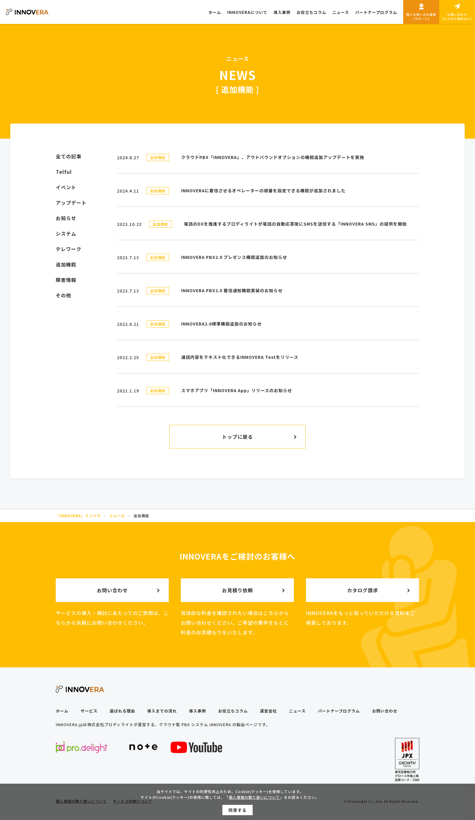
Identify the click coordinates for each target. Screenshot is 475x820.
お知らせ (66, 218)
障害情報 (66, 279)
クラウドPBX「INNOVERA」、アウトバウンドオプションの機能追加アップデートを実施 (272, 157)
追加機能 (158, 157)
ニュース (297, 711)
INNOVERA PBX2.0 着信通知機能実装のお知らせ (232, 290)
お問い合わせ (384, 711)
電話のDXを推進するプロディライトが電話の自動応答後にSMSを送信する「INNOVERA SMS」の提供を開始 (295, 224)
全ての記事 (68, 156)
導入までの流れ (162, 711)
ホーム (62, 711)
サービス (89, 711)
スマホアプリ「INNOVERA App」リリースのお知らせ (236, 390)
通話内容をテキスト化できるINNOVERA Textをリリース (239, 357)
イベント (66, 187)
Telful (64, 171)
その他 (63, 295)
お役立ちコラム (233, 711)
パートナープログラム (339, 711)
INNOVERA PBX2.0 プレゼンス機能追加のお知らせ (234, 257)
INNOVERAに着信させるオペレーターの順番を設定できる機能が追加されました (263, 190)
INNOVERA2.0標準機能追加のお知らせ (221, 324)
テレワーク (68, 249)
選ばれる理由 (122, 711)
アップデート (71, 202)
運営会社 (268, 711)
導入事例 (197, 711)
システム (66, 233)
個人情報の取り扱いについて (254, 798)
